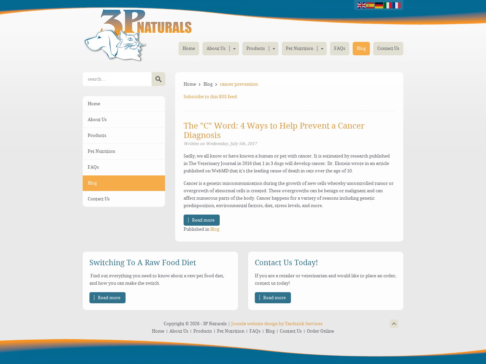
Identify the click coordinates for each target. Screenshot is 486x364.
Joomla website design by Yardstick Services (277, 323)
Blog (208, 84)
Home (190, 84)
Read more (203, 220)
